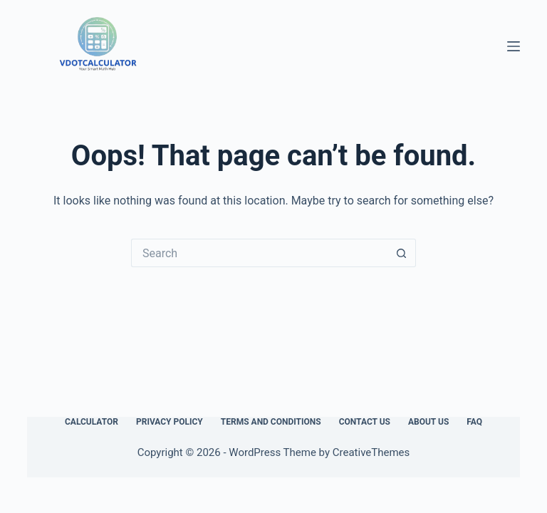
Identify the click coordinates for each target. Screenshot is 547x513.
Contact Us (364, 422)
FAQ (474, 422)
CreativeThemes (371, 452)
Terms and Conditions (271, 422)
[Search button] (401, 253)
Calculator (91, 422)
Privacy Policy (169, 422)
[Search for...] (259, 253)
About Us (428, 422)
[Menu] (513, 46)
